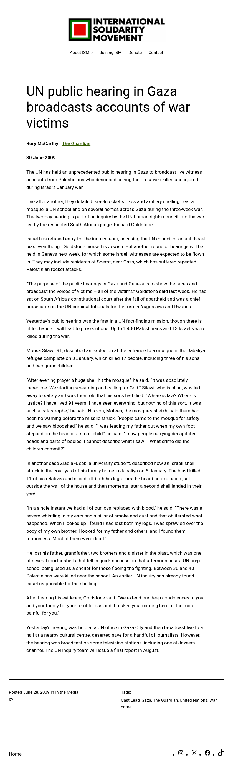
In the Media (66, 692)
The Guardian (76, 143)
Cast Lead (130, 700)
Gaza (146, 700)
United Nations (193, 700)
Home (15, 754)
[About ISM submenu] (81, 52)
